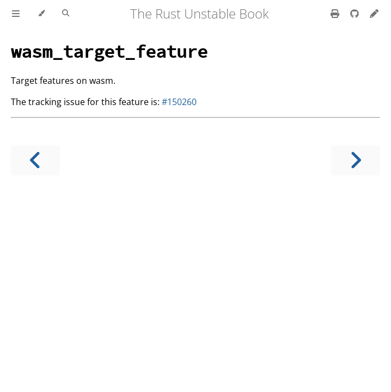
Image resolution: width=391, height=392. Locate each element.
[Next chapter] (355, 160)
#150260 (179, 102)
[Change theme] (41, 13)
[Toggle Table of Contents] (16, 13)
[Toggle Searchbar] (65, 13)
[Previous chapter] (35, 160)
